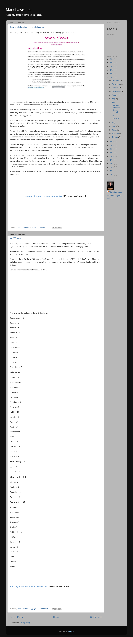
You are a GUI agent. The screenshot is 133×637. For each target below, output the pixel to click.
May (114, 123)
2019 (112, 145)
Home (56, 617)
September (116, 91)
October (115, 88)
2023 (112, 70)
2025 (112, 63)
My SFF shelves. (17, 238)
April (114, 126)
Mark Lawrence (18, 9)
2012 (112, 171)
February (115, 133)
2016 (112, 156)
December (116, 80)
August (115, 95)
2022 (112, 74)
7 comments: (43, 609)
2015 (112, 160)
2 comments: (43, 227)
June (114, 102)
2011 (112, 174)
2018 (112, 149)
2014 (112, 164)
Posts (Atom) (25, 623)
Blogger (71, 631)
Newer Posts (16, 617)
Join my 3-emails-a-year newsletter (43, 196)
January (115, 137)
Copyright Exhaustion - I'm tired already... (27, 27)
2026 (112, 59)
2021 (112, 77)
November (116, 84)
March (114, 130)
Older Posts (96, 617)
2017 (112, 153)
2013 (112, 167)
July (114, 99)
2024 (112, 66)
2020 (112, 142)
